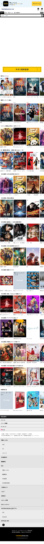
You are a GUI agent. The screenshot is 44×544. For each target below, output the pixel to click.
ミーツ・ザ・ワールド (4, 410)
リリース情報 (22, 423)
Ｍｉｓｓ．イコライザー (31, 218)
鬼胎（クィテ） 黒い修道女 (19, 242)
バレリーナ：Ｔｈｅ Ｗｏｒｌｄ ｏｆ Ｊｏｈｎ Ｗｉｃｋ (12, 194)
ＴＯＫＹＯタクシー (17, 122)
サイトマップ (36, 435)
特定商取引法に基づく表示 (18, 435)
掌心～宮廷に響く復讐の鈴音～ (6, 362)
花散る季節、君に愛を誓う (32, 362)
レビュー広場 (4, 500)
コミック (11, 12)
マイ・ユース (29, 338)
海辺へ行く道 (29, 410)
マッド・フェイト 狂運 (5, 242)
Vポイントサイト (5, 504)
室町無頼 (41, 122)
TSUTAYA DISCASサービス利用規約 (15, 433)
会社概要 (2, 433)
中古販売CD (18, 12)
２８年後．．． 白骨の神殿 (32, 194)
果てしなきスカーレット (18, 146)
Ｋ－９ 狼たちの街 (4, 218)
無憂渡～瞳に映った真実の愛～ (19, 362)
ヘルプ (2, 491)
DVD (3, 12)
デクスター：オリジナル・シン (33, 386)
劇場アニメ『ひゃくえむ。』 (19, 314)
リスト (38, 10)
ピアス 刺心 (29, 242)
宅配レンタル (5, 470)
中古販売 (4, 478)
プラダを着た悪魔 (30, 170)
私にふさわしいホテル (17, 410)
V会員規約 (7, 433)
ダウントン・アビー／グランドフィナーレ (21, 386)
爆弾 (14, 96)
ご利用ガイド (4, 487)
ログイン (42, 10)
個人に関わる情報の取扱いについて (7, 435)
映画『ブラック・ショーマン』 (33, 122)
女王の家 (2, 338)
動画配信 (3, 461)
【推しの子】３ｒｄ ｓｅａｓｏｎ (34, 314)
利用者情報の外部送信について (28, 435)
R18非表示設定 (6, 483)
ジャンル (22, 420)
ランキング (22, 426)
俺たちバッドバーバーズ (18, 290)
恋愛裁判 (41, 266)
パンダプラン (29, 146)
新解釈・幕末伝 (3, 146)
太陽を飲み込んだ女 (17, 338)
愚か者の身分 (16, 266)
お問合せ (3, 496)
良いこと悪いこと (30, 290)
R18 (42, 12)
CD (6, 12)
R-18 (22, 429)
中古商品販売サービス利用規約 (27, 433)
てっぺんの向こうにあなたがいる (6, 96)
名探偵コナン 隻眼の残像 (5, 170)
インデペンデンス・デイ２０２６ (19, 218)
